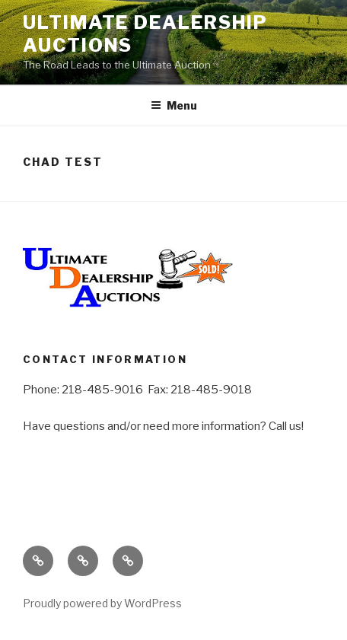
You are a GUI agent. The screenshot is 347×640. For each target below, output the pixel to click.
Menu (174, 105)
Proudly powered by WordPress (102, 603)
